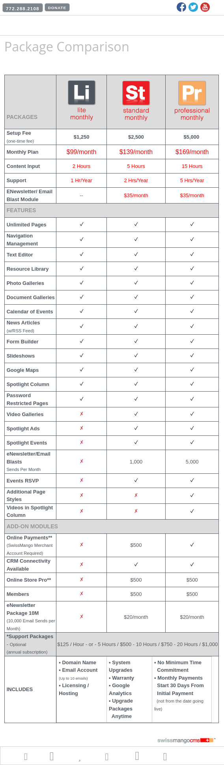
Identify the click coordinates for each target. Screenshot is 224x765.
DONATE (57, 8)
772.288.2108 (22, 8)
